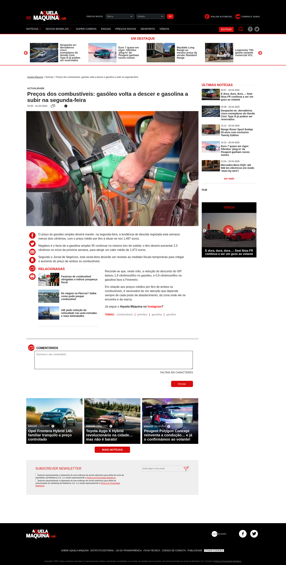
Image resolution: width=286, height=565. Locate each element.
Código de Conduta (174, 550)
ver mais (229, 178)
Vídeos (164, 28)
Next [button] (260, 53)
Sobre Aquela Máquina (75, 550)
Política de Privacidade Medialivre (101, 477)
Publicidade (195, 550)
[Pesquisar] (241, 29)
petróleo (142, 314)
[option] (55, 52)
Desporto (148, 28)
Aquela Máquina (35, 77)
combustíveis (125, 314)
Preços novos (125, 28)
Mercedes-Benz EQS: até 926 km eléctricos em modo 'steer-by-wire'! (237, 168)
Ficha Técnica (152, 550)
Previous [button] (26, 53)
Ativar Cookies (214, 550)
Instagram (154, 306)
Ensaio (106, 28)
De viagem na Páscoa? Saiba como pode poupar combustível (78, 296)
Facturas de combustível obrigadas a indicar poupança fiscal (79, 279)
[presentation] (161, 480)
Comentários (47, 348)
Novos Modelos (58, 28)
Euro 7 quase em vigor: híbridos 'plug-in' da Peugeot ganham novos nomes (128, 52)
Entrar (226, 29)
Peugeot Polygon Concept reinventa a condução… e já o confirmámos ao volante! (168, 435)
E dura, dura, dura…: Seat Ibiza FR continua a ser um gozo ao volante (237, 96)
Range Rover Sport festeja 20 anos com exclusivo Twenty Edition (237, 132)
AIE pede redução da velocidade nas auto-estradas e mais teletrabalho (79, 313)
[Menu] (28, 18)
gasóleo (171, 314)
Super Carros (86, 28)
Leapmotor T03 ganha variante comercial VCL (244, 53)
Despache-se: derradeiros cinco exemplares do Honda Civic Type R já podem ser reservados (70, 52)
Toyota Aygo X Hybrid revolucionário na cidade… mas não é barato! (109, 435)
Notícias (33, 28)
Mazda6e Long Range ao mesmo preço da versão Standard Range (187, 52)
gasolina (157, 314)
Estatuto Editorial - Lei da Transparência (116, 550)
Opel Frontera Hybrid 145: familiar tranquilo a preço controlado (50, 435)
